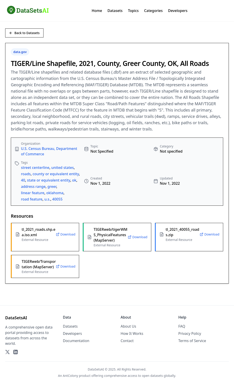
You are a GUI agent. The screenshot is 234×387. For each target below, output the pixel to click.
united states (62, 167)
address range (33, 186)
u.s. (47, 199)
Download (66, 234)
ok (74, 180)
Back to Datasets (24, 33)
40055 (57, 199)
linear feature (32, 192)
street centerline (35, 167)
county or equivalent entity (55, 173)
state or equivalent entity (48, 180)
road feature (31, 199)
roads (26, 173)
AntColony (70, 375)
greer (51, 186)
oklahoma (54, 192)
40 (23, 180)
